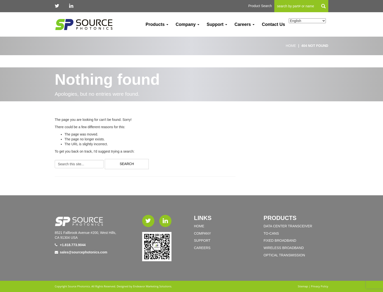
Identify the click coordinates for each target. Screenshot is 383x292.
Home (199, 226)
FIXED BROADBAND (280, 240)
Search (127, 164)
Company (187, 24)
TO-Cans (271, 233)
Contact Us (273, 24)
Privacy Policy (319, 286)
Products (157, 24)
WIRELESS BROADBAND (284, 248)
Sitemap (303, 286)
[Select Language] (307, 20)
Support (217, 24)
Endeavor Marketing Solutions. (152, 286)
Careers (244, 24)
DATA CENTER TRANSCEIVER (288, 226)
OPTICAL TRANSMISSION (284, 255)
